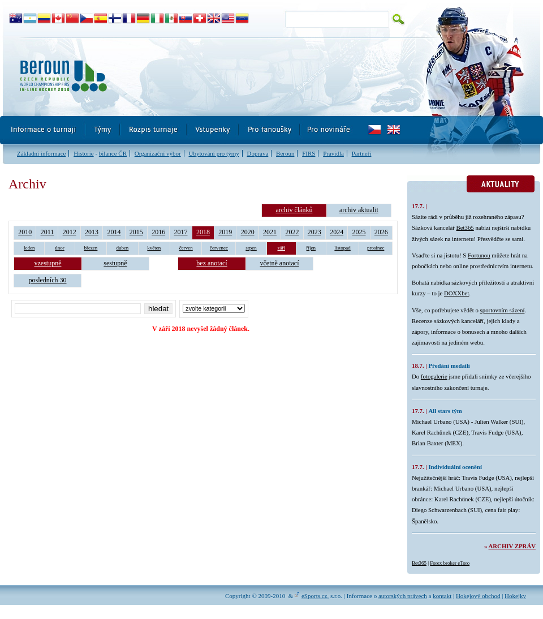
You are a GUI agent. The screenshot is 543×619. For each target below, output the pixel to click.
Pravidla (333, 153)
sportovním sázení (502, 310)
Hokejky (515, 595)
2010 (25, 232)
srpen (251, 248)
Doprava (257, 153)
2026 (381, 232)
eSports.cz (314, 595)
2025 (359, 232)
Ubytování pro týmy (213, 153)
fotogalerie (434, 376)
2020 (248, 232)
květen (154, 248)
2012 (69, 232)
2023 (314, 232)
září (282, 248)
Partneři (362, 153)
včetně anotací (279, 263)
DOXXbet (456, 293)
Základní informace (41, 153)
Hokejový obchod (478, 595)
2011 (47, 232)
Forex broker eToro (449, 563)
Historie (83, 153)
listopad (342, 248)
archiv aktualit (358, 210)
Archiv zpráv (512, 546)
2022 (292, 232)
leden (29, 248)
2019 (225, 232)
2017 (181, 232)
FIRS (308, 153)
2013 (91, 232)
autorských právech (402, 595)
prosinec (376, 248)
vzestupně (48, 263)
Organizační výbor (158, 153)
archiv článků (293, 210)
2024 (336, 232)
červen (186, 248)
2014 (113, 232)
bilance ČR (113, 153)
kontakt (442, 595)
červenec (219, 248)
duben (122, 248)
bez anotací (211, 263)
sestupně (115, 263)
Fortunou (479, 255)
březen (90, 248)
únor (59, 248)
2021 (270, 232)
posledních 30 (48, 280)
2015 (136, 232)
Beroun (285, 153)
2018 (203, 232)
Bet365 (465, 227)
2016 (158, 232)
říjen (311, 248)
